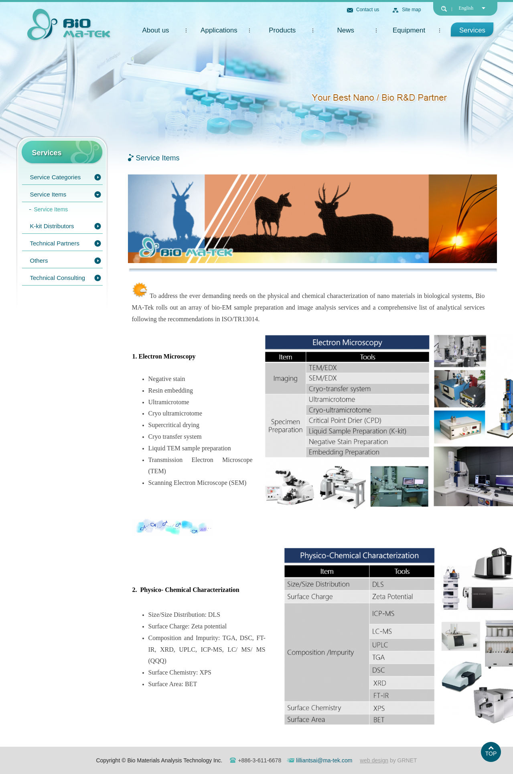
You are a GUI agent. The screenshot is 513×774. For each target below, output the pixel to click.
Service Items (48, 194)
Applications (219, 30)
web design (374, 760)
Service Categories (55, 177)
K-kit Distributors (52, 226)
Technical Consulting (57, 277)
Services (472, 30)
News (345, 30)
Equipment (409, 30)
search (444, 9)
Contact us (367, 9)
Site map (411, 9)
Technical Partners (54, 243)
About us (155, 30)
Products (282, 30)
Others (39, 260)
